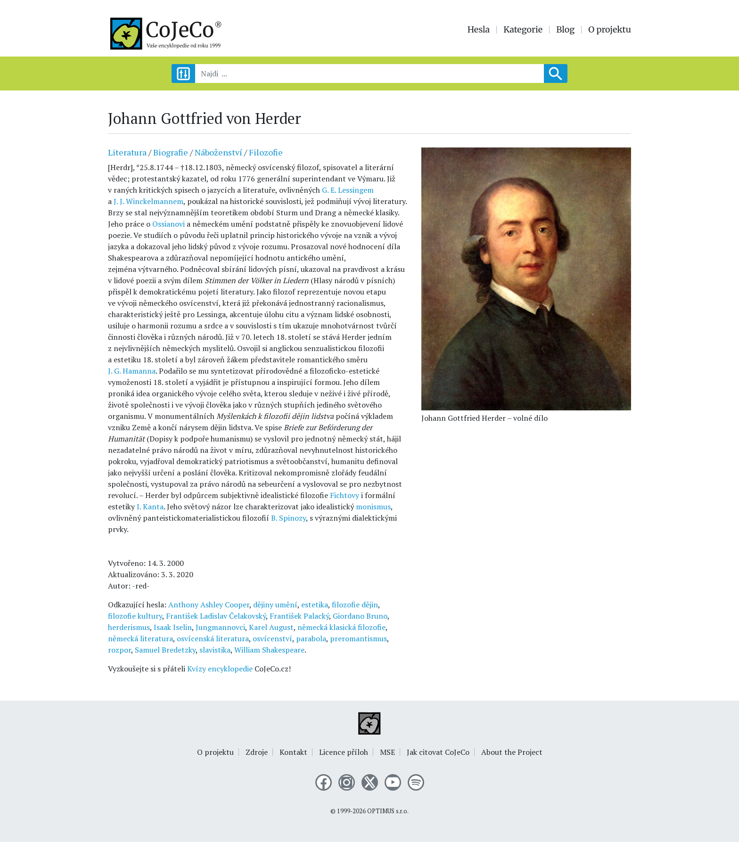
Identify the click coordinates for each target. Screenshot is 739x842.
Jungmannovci (220, 627)
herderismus (129, 627)
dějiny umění (275, 604)
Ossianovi (168, 224)
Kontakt (293, 752)
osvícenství (272, 638)
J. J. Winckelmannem (148, 201)
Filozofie (266, 152)
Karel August (271, 627)
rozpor (119, 650)
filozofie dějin (355, 604)
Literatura (127, 152)
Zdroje (257, 752)
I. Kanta (150, 506)
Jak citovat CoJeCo (438, 752)
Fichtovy (344, 495)
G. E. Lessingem (348, 190)
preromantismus (358, 638)
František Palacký (299, 616)
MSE (387, 752)
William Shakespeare (269, 650)
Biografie (170, 152)
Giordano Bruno (360, 616)
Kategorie (522, 29)
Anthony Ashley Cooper (208, 604)
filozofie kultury (135, 616)
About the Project (511, 752)
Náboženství (218, 152)
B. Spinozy (288, 518)
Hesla (479, 29)
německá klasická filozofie (341, 627)
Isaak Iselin (173, 627)
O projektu (609, 29)
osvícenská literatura (213, 638)
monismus (373, 506)
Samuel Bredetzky (165, 650)
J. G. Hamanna (132, 371)
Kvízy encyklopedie (220, 668)
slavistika (214, 650)
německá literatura (140, 638)
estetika (314, 604)
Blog (565, 29)
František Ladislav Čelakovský (216, 616)
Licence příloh (343, 752)
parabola (311, 638)
